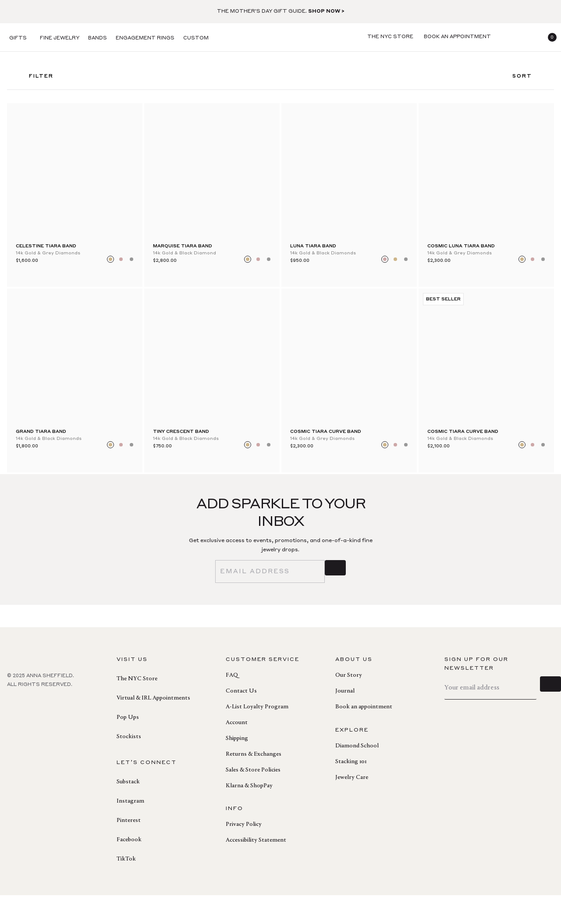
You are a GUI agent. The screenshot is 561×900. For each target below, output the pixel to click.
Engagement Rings (145, 38)
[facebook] (12, 709)
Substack (128, 787)
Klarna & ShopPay (249, 791)
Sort (528, 79)
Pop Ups (128, 722)
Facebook (129, 845)
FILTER (34, 79)
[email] (270, 576)
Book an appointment (363, 712)
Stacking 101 (350, 767)
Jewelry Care (351, 782)
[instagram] (51, 709)
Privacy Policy (244, 829)
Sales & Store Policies (253, 775)
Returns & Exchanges (253, 759)
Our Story (348, 680)
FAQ (232, 680)
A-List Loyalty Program (257, 712)
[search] (506, 37)
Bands (97, 38)
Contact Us (241, 696)
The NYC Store (137, 684)
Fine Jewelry (59, 38)
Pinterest (129, 825)
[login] (527, 37)
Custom (196, 38)
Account (237, 728)
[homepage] (280, 37)
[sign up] (335, 576)
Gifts (18, 38)
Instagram (130, 806)
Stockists (129, 742)
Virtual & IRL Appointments (153, 703)
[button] (548, 37)
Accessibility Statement (256, 845)
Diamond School (357, 751)
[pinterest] (31, 709)
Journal (345, 696)
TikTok (126, 864)
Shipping (237, 743)
